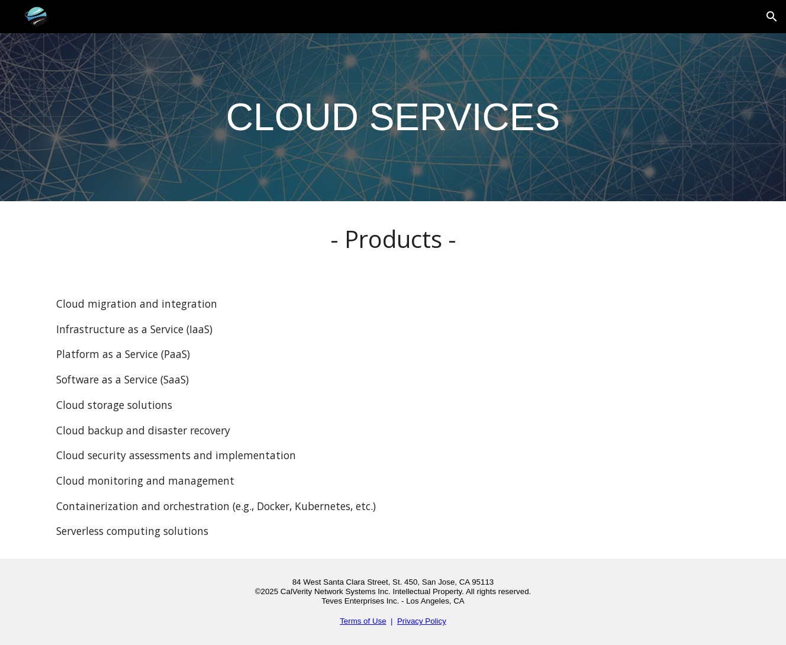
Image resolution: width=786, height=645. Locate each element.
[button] (772, 16)
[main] (393, 117)
